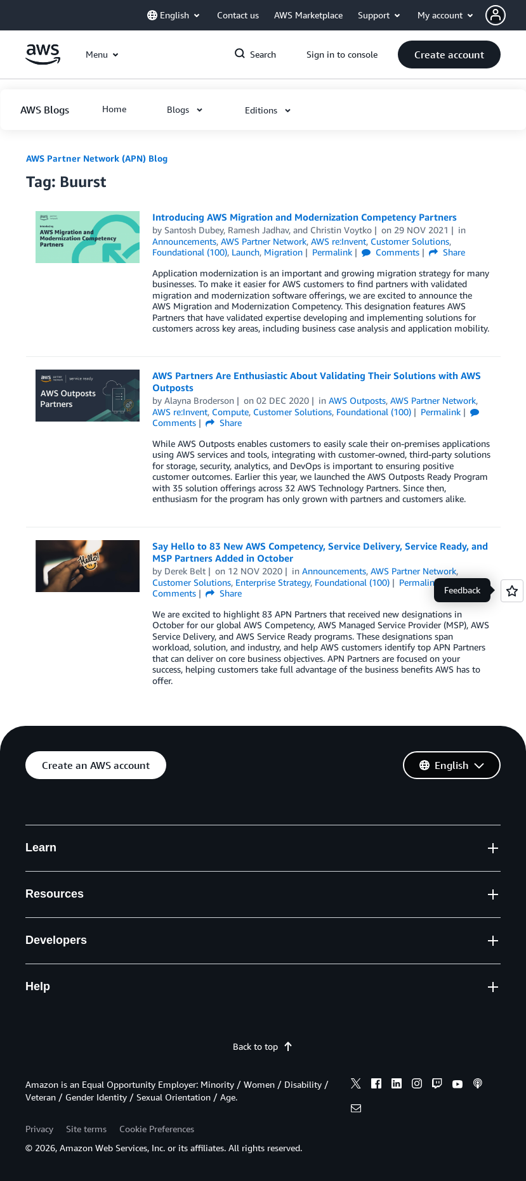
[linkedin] (396, 1085)
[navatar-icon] (495, 15)
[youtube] (457, 1085)
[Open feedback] (512, 590)
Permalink (332, 252)
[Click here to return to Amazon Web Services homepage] (42, 61)
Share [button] (447, 252)
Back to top (263, 1046)
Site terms (86, 1128)
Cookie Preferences (156, 1128)
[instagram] (417, 1085)
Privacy (39, 1128)
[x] (356, 1085)
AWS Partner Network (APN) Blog (97, 158)
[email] (356, 1110)
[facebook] (376, 1085)
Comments (390, 252)
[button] (505, 15)
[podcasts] (478, 1085)
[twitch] (437, 1085)
